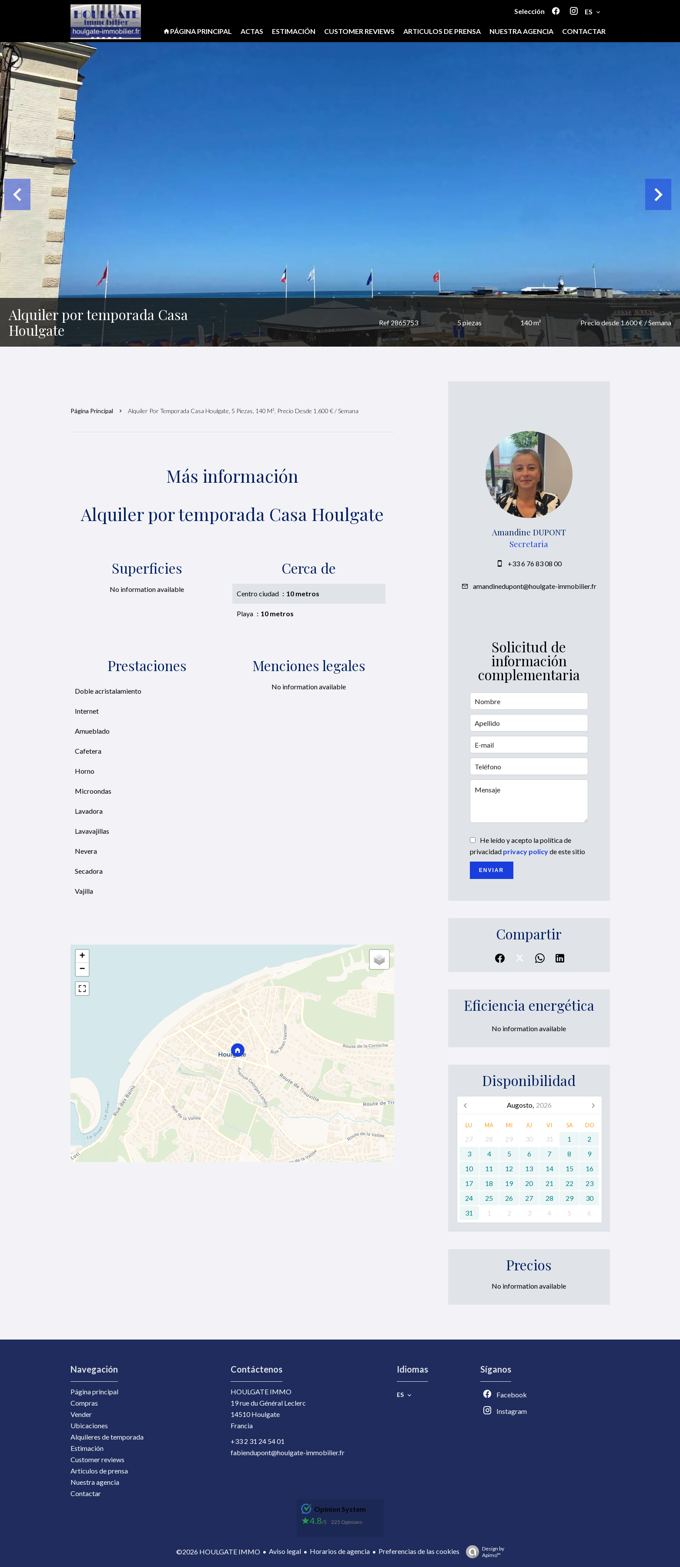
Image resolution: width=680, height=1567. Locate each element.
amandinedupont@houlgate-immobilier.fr (534, 586)
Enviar (491, 870)
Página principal (91, 410)
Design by (483, 1551)
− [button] (82, 969)
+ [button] (82, 956)
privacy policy (525, 851)
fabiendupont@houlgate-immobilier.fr (288, 1452)
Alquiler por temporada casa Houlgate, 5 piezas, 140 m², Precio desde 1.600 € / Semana (243, 410)
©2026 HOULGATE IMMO (218, 1551)
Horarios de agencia (340, 1551)
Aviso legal (285, 1551)
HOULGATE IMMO (261, 1391)
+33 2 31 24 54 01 (258, 1441)
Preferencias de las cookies (419, 1551)
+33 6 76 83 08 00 (535, 563)
